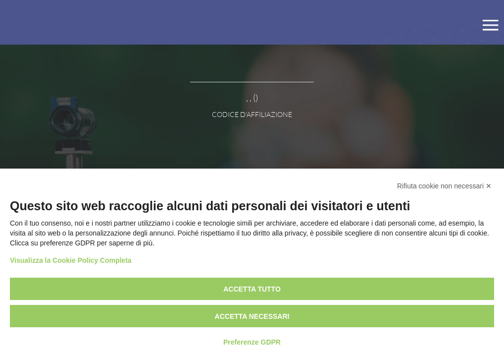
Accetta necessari (252, 316)
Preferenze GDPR (252, 342)
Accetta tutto (252, 289)
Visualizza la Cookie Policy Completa (71, 260)
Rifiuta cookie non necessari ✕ (444, 186)
